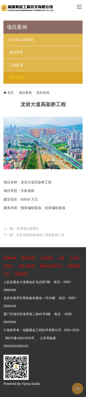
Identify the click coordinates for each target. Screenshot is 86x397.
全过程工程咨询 (21, 40)
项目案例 (25, 92)
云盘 (61, 258)
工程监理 (16, 65)
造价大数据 (26, 266)
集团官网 (28, 258)
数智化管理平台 (51, 266)
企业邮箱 (46, 258)
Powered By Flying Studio (21, 384)
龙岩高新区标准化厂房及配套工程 (40, 235)
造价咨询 (16, 77)
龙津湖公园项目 (27, 228)
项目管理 (16, 52)
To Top (77, 388)
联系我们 (21, 274)
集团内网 (9, 258)
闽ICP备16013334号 (20, 338)
